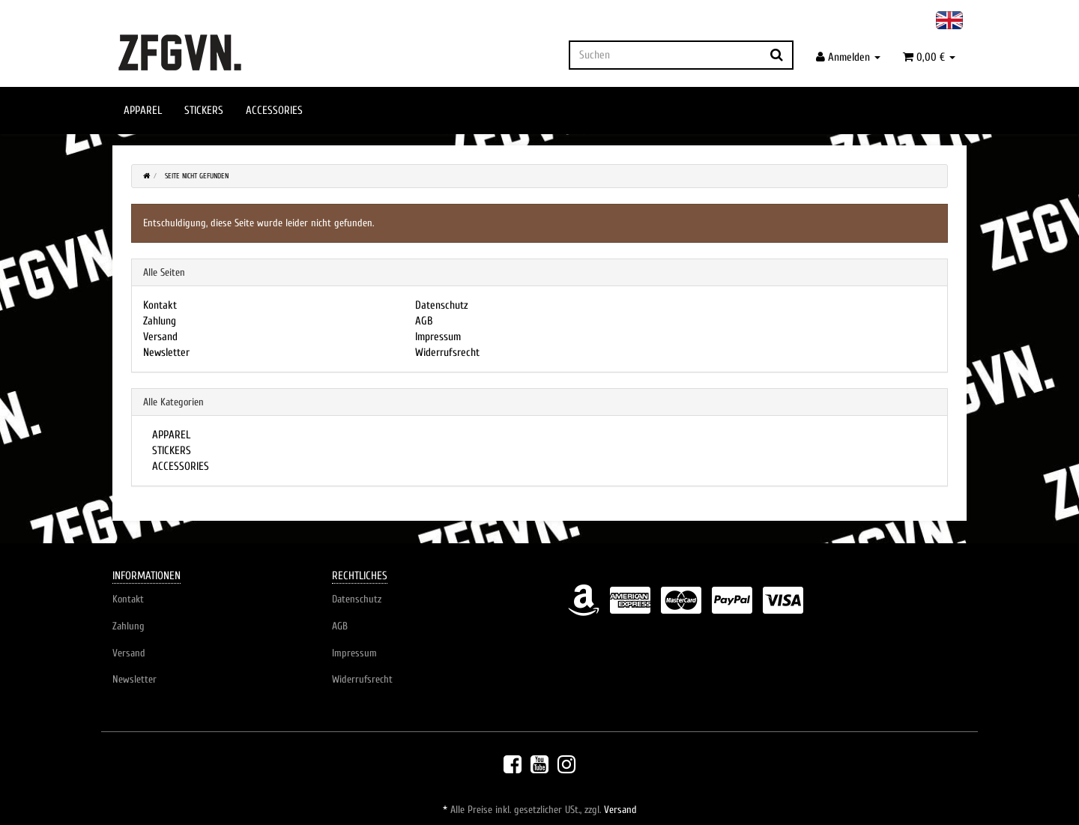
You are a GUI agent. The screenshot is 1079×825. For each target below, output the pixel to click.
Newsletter (166, 352)
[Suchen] (665, 55)
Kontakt (160, 305)
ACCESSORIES (274, 110)
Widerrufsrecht (447, 352)
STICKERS (203, 110)
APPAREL (143, 110)
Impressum (438, 336)
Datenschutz (441, 305)
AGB (424, 321)
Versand (160, 336)
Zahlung (159, 321)
